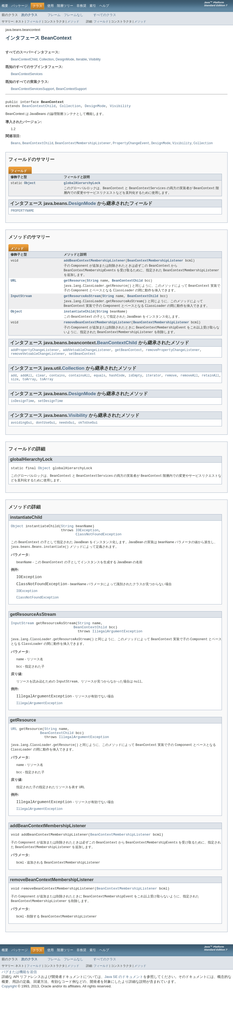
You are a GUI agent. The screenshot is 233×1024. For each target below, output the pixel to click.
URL (13, 285)
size (14, 390)
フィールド (34, 21)
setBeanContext (82, 363)
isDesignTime (22, 412)
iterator (153, 385)
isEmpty (135, 385)
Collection (46, 59)
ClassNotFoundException (99, 549)
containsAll (79, 385)
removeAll (189, 385)
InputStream (21, 302)
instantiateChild (79, 318)
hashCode (117, 385)
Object (30, 185)
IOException (87, 544)
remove (171, 385)
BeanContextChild (24, 59)
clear (41, 385)
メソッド (73, 21)
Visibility (95, 59)
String (92, 285)
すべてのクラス (104, 15)
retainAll (210, 385)
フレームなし (73, 15)
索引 (93, 6)
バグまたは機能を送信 (19, 1004)
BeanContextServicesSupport (32, 89)
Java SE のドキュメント (123, 1009)
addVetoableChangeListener (87, 359)
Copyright (9, 1018)
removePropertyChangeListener (173, 359)
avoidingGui (21, 434)
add (14, 385)
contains (57, 385)
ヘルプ (104, 6)
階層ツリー (65, 6)
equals (100, 385)
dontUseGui (45, 434)
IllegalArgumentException (117, 652)
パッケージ (19, 6)
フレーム (53, 15)
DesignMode (65, 59)
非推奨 (81, 6)
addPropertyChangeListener (35, 359)
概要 (5, 6)
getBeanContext (128, 359)
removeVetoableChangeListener (38, 363)
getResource (74, 285)
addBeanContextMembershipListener (94, 264)
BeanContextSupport (71, 89)
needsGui (67, 434)
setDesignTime (50, 412)
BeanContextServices (27, 74)
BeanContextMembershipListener (155, 264)
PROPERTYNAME (22, 214)
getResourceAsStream (82, 302)
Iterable (81, 59)
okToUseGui (88, 434)
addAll (26, 385)
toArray (29, 390)
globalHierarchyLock (82, 185)
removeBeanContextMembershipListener (97, 330)
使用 (50, 6)
